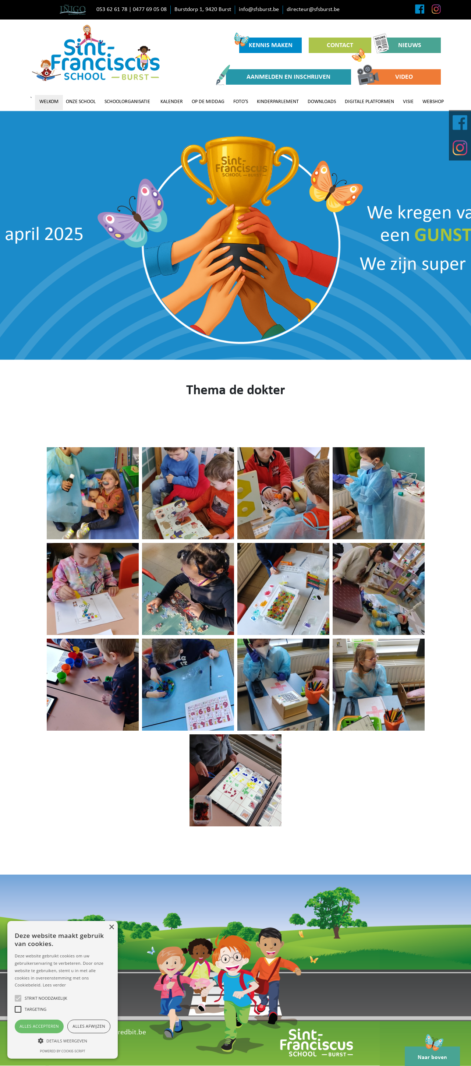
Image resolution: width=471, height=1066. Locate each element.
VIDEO (390, 77)
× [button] (111, 927)
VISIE (408, 102)
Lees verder (54, 985)
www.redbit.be (123, 1032)
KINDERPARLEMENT (278, 102)
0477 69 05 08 (150, 10)
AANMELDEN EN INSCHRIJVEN (278, 77)
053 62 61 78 (111, 10)
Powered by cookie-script (62, 1051)
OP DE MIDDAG (208, 102)
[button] (62, 1040)
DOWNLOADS (322, 102)
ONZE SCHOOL (81, 102)
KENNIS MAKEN (266, 43)
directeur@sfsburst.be (313, 10)
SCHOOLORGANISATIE (127, 102)
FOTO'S (240, 102)
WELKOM (49, 102)
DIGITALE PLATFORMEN (369, 102)
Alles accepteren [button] (39, 1026)
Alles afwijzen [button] (88, 1026)
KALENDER (171, 102)
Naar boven (432, 1053)
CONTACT (346, 47)
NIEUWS (399, 45)
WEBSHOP (433, 102)
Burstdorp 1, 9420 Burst (202, 10)
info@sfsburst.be (259, 10)
